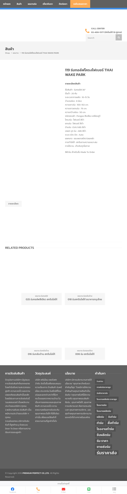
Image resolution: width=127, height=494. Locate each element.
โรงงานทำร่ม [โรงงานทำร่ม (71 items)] (105, 428)
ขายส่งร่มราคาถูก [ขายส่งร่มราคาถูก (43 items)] (104, 387)
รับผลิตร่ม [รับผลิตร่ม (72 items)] (103, 434)
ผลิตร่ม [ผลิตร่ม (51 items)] (100, 417)
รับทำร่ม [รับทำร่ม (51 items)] (112, 417)
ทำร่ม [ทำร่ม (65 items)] (100, 423)
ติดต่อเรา (63, 4)
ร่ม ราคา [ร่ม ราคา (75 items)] (102, 440)
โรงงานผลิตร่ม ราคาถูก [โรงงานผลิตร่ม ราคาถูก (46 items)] (107, 399)
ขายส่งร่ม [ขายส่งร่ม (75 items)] (103, 446)
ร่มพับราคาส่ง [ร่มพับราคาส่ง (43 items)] (102, 393)
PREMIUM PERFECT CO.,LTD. (35, 473)
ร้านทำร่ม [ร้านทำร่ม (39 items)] (100, 381)
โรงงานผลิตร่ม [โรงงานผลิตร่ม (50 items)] (104, 411)
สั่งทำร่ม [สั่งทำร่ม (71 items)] (113, 422)
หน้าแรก (7, 4)
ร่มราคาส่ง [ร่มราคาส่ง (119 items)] (107, 452)
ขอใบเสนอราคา (80, 4)
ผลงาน (16, 52)
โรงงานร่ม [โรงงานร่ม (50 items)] (102, 405)
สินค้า (19, 4)
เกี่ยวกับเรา (48, 4)
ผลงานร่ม (32, 4)
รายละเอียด (13, 203)
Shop (7, 52)
